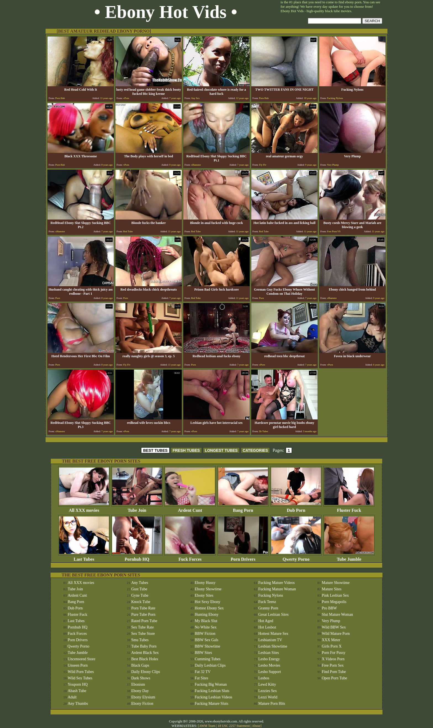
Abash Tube (77, 691)
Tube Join (137, 508)
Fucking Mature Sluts (211, 703)
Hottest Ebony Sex (209, 608)
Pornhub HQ (137, 557)
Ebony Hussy (205, 583)
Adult (72, 697)
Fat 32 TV (202, 672)
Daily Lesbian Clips (210, 665)
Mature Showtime (336, 583)
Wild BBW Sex (334, 627)
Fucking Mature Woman (277, 589)
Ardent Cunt (190, 508)
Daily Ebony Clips (145, 672)
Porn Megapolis (334, 602)
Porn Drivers (243, 557)
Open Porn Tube (334, 678)
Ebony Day (140, 691)
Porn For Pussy (333, 653)
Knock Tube (140, 602)
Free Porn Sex (333, 665)
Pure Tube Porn (143, 614)
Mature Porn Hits (271, 703)
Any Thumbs (78, 703)
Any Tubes (139, 583)
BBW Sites (203, 653)
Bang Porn (243, 508)
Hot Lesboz (267, 627)
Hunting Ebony (206, 614)
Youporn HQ (78, 684)
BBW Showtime (207, 646)
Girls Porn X (332, 646)
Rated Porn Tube (144, 621)
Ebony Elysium (143, 697)
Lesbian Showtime (272, 646)
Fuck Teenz (267, 602)
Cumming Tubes (207, 659)
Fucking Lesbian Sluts (212, 691)
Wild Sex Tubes (80, 678)
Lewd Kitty (267, 684)
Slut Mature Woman (337, 614)
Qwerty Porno (296, 557)
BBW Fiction (205, 634)
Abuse (256, 726)
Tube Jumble (349, 557)
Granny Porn (268, 608)
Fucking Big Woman (211, 684)
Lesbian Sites (268, 653)
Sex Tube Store (143, 634)
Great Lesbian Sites (273, 614)
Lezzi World (267, 697)
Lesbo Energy (269, 659)
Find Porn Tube (334, 672)
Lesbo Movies (269, 665)
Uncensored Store (81, 659)
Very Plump (331, 621)
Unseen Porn (78, 665)
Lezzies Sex (267, 691)
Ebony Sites (204, 595)
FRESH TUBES (186, 450)
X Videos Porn (333, 659)
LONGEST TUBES (221, 450)
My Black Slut (206, 621)
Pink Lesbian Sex (335, 595)
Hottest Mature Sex (273, 634)
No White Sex (205, 627)
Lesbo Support (269, 672)
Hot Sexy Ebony (207, 602)
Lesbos (263, 678)
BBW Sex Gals (206, 640)
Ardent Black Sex (145, 653)
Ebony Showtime (208, 589)
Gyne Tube (139, 595)
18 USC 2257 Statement (234, 726)
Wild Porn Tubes (81, 672)
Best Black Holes (144, 659)
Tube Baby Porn (143, 646)
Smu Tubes (140, 640)
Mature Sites (331, 589)
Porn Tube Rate (143, 608)
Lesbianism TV (270, 640)
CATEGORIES (255, 450)
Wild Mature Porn (336, 634)
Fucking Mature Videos (276, 583)
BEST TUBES (155, 450)
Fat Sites (201, 678)
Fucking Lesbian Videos (213, 697)
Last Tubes (84, 557)
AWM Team (207, 726)
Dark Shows (140, 678)
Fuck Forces (190, 557)
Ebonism (138, 684)
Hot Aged (265, 621)
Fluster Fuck (349, 508)
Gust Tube (139, 589)
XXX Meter (331, 640)
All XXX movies (84, 508)
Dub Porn (296, 508)
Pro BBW (329, 608)
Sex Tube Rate (142, 627)
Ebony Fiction (142, 703)
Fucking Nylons (270, 595)
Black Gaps (140, 665)
